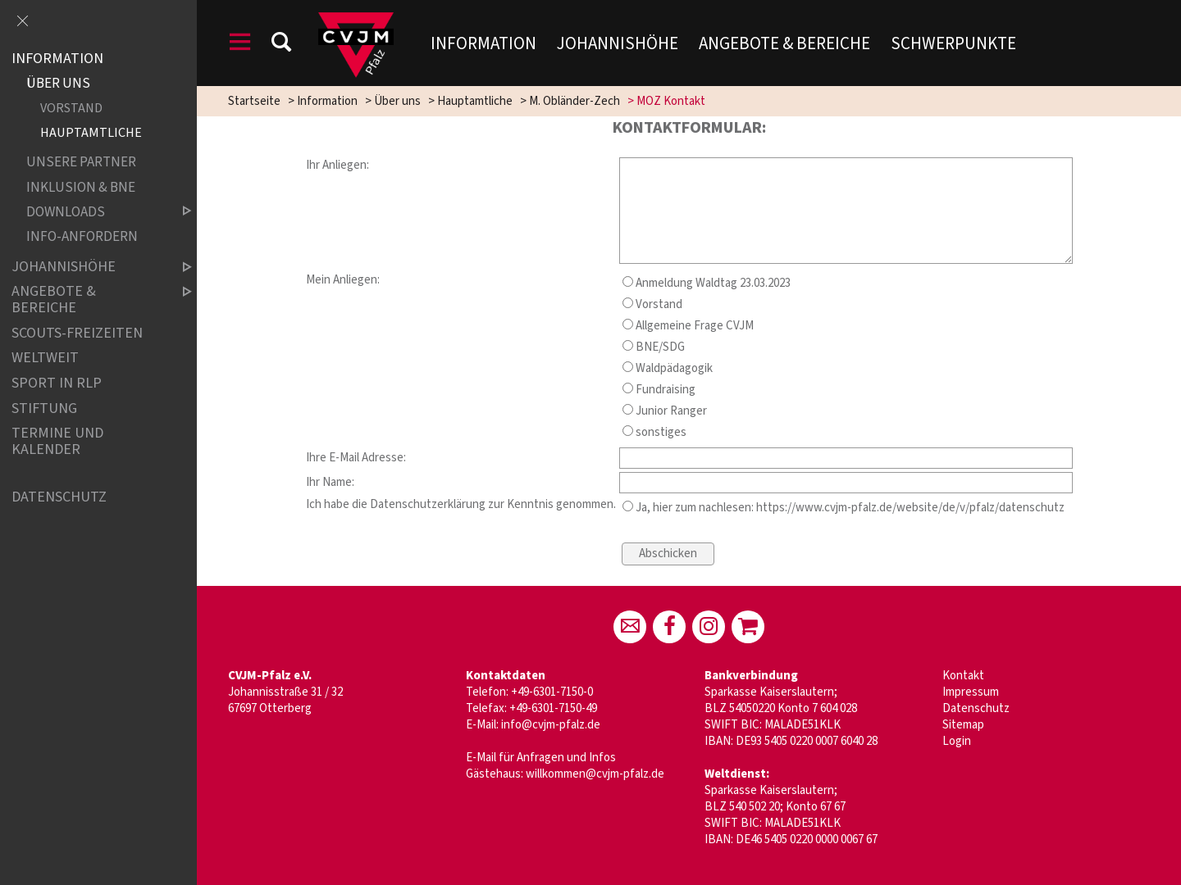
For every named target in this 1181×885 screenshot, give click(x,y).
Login (956, 741)
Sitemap (963, 724)
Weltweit (45, 358)
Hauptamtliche (475, 101)
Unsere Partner (81, 162)
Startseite (254, 101)
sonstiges (654, 432)
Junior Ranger (664, 411)
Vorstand (652, 304)
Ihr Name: (330, 482)
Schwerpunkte (953, 43)
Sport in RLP (56, 383)
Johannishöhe (617, 43)
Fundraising (658, 389)
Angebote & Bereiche (784, 43)
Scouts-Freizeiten (77, 333)
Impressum (970, 692)
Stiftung (44, 408)
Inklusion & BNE (80, 187)
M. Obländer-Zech (574, 101)
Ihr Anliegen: (337, 165)
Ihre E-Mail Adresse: (356, 457)
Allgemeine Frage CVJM (688, 325)
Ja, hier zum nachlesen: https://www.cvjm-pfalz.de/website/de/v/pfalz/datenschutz (843, 507)
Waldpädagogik (667, 368)
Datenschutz (976, 708)
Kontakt (963, 675)
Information (483, 43)
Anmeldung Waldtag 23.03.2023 (706, 283)
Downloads (95, 211)
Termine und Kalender (57, 441)
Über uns (397, 101)
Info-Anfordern (82, 236)
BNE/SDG (653, 347)
